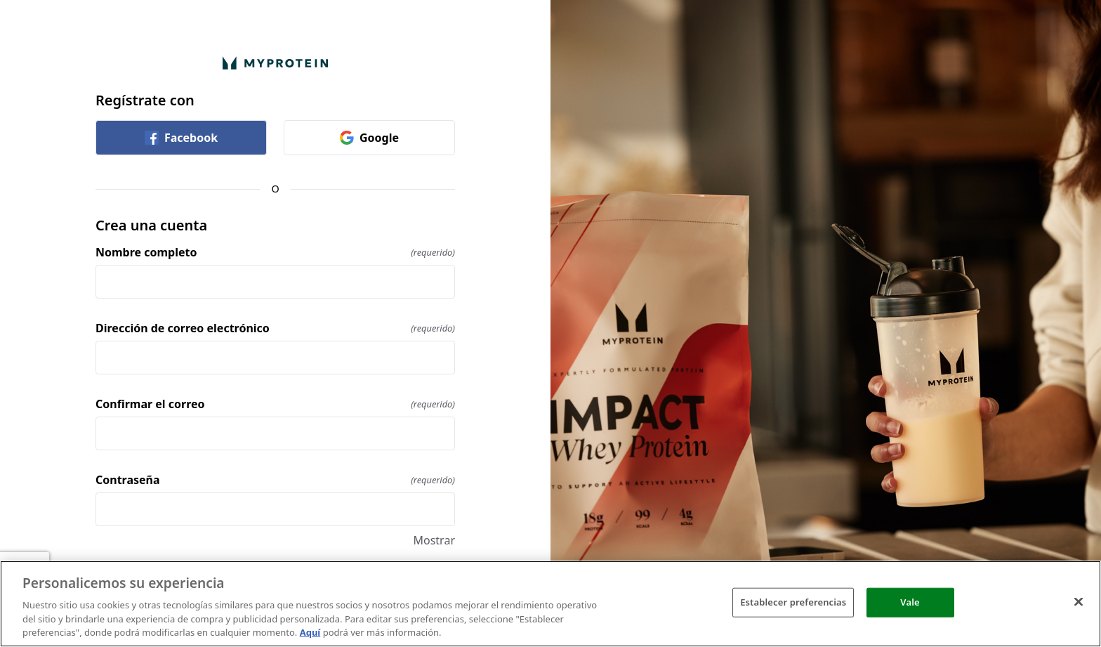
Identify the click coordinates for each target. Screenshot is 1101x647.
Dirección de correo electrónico (275, 328)
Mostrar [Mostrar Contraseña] (434, 540)
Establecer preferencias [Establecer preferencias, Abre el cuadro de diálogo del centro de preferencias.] (793, 602)
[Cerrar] (1078, 602)
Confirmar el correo (275, 404)
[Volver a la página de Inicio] (275, 63)
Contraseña (275, 480)
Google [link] (369, 137)
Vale (909, 602)
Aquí (310, 632)
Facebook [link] (181, 137)
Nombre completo (275, 252)
